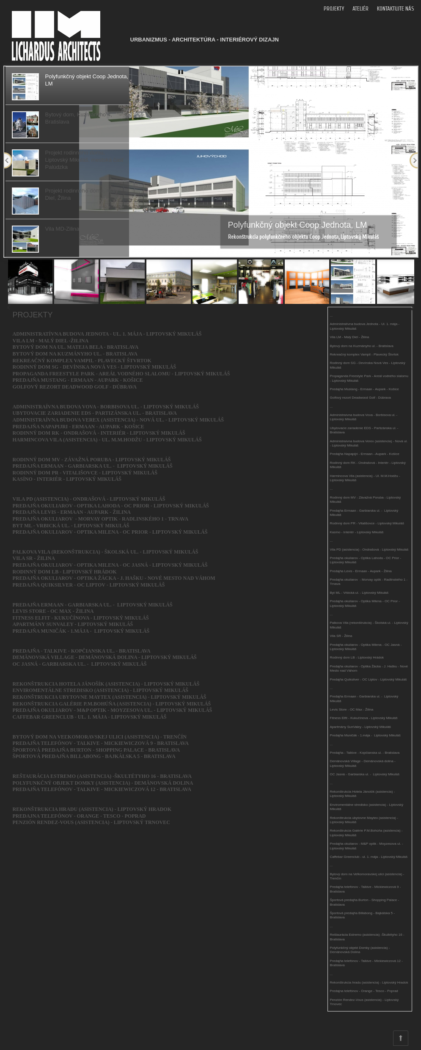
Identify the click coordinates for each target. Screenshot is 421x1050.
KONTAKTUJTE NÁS (395, 9)
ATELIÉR (360, 9)
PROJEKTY (334, 9)
